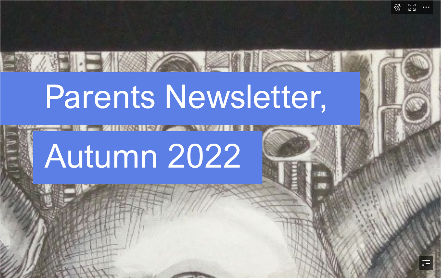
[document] (220, 139)
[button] (398, 7)
